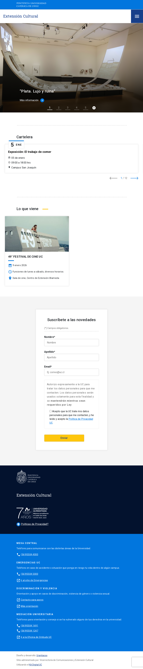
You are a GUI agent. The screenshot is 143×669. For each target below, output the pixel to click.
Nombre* (71, 340)
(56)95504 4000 (29, 554)
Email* (71, 370)
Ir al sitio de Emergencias (34, 580)
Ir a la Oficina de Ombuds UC (36, 637)
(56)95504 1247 (29, 631)
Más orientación (29, 606)
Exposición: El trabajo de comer (29, 151)
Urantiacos (42, 655)
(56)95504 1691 (29, 625)
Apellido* (71, 355)
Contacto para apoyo (32, 599)
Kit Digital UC (35, 664)
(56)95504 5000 (29, 574)
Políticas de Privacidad (31, 524)
